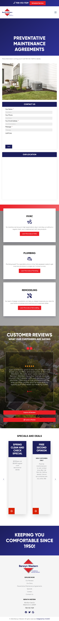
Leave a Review (29, 420)
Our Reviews (29, 580)
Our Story (30, 583)
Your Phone (8, 115)
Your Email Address (11, 121)
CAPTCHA (8, 133)
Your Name (9, 109)
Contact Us (29, 594)
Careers (29, 591)
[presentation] (18, 138)
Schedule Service (38, 3)
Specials (29, 589)
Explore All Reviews (29, 412)
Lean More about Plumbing (29, 271)
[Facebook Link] (26, 612)
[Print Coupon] (11, 511)
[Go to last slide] (28, 348)
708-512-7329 (21, 3)
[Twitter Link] (29, 612)
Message (8, 127)
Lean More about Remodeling (29, 308)
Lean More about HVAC (29, 234)
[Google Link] (33, 612)
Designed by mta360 (43, 619)
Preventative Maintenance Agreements (29, 586)
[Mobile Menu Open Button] (55, 12)
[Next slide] (31, 348)
